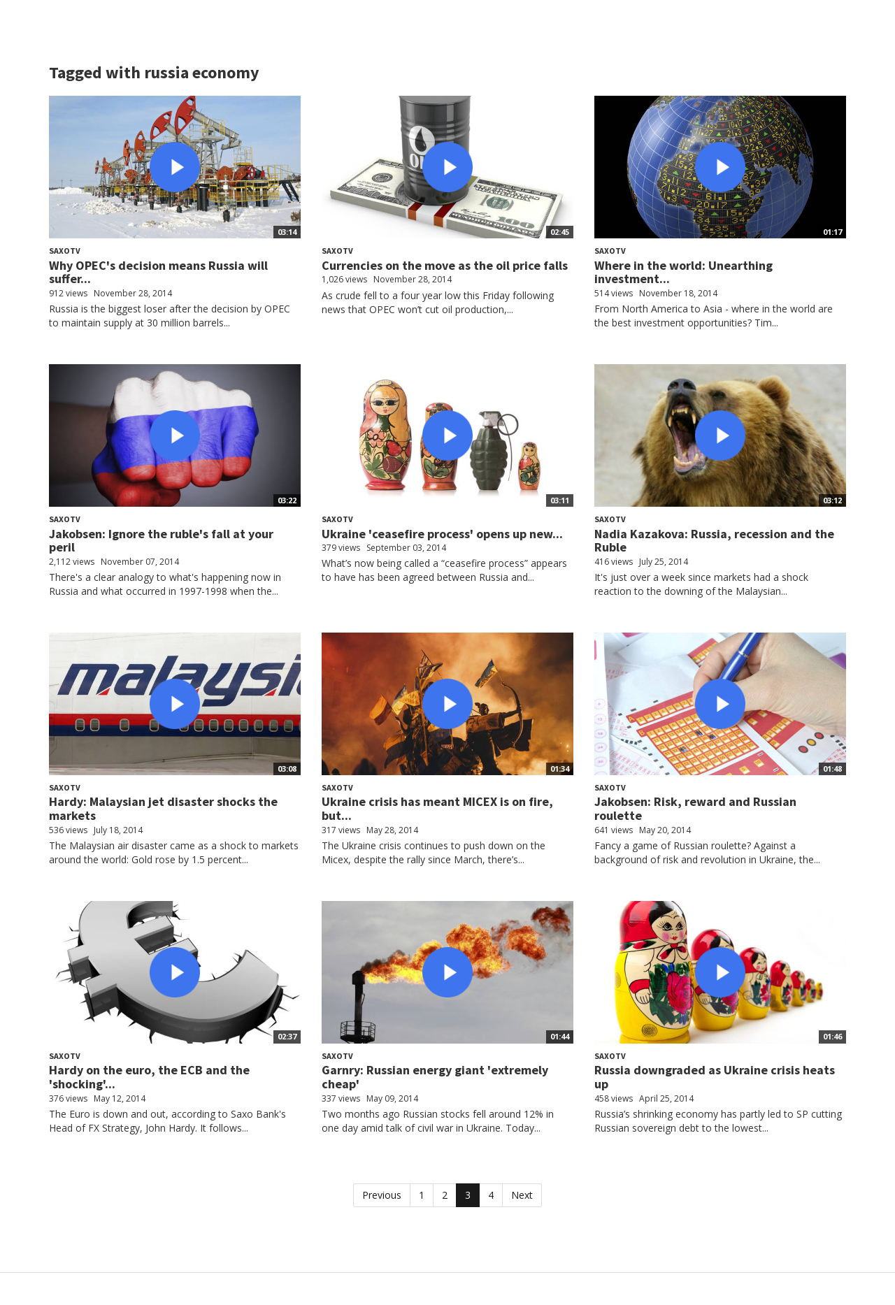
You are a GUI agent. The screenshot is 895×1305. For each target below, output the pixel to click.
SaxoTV (64, 250)
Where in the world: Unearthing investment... (683, 272)
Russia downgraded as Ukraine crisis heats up (714, 1077)
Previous (381, 1195)
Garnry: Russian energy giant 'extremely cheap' (435, 1077)
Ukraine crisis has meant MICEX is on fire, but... (437, 808)
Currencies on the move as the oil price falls (445, 265)
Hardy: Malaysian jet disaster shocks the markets (163, 808)
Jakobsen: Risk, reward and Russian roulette (695, 808)
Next (522, 1195)
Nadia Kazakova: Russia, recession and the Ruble (714, 541)
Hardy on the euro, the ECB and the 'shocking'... (149, 1077)
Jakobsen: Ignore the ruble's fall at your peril (161, 541)
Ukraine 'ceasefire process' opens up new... (442, 534)
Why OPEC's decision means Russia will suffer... (158, 272)
